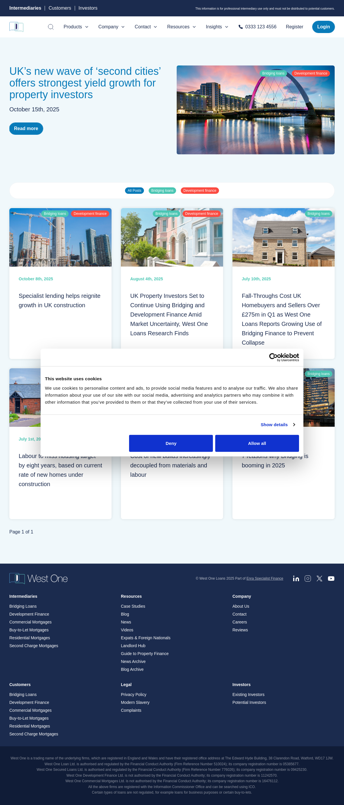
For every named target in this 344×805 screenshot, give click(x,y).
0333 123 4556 (257, 26)
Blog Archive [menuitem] (132, 669)
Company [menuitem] (241, 596)
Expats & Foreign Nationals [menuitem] (146, 638)
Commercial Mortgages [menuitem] (30, 622)
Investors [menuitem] (241, 685)
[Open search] (50, 26)
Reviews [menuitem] (240, 630)
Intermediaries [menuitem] (23, 596)
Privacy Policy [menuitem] (133, 694)
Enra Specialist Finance (264, 578)
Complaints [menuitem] (131, 710)
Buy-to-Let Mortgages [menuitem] (29, 630)
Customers (59, 8)
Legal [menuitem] (126, 685)
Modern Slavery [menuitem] (135, 702)
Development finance (199, 191)
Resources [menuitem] (131, 596)
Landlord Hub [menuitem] (133, 646)
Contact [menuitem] (239, 614)
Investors (88, 8)
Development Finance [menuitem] (29, 614)
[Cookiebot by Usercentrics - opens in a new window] (273, 357)
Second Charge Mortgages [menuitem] (33, 646)
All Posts (134, 191)
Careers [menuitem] (239, 622)
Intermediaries (25, 8)
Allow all (257, 442)
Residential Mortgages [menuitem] (29, 638)
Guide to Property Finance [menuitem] (144, 654)
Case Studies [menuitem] (133, 606)
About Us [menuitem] (240, 606)
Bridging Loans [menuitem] (23, 606)
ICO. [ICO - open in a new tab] (252, 787)
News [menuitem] (126, 622)
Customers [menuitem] (20, 685)
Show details (274, 424)
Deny (171, 442)
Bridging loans (162, 191)
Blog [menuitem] (125, 614)
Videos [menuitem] (127, 630)
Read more (26, 128)
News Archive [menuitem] (133, 661)
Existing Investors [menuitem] (248, 694)
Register (294, 26)
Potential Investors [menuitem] (249, 702)
